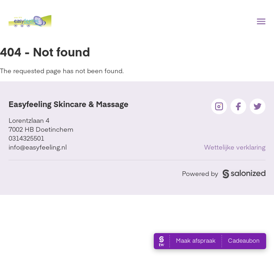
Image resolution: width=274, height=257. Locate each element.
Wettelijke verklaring (234, 146)
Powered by (223, 173)
